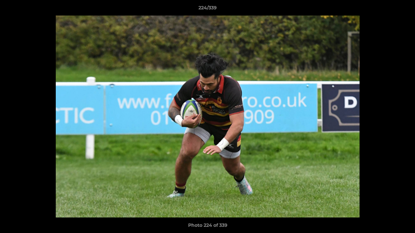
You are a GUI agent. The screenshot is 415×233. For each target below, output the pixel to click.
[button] (403, 9)
